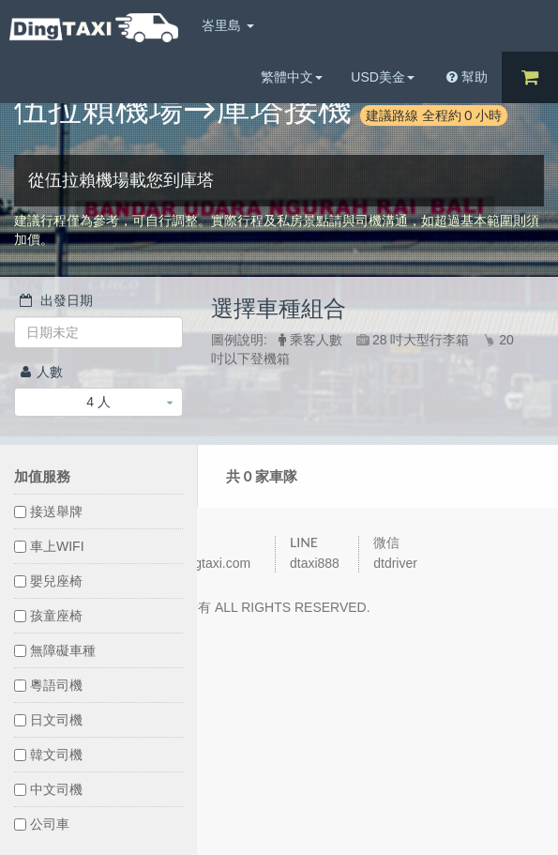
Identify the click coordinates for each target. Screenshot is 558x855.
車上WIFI (49, 546)
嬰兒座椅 (48, 580)
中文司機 (48, 789)
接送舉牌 (48, 511)
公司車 (41, 824)
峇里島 (228, 25)
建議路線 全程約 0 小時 (434, 115)
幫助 (467, 76)
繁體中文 (292, 76)
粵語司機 (48, 685)
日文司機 (48, 719)
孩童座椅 (48, 615)
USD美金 (383, 76)
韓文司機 (48, 754)
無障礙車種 (55, 650)
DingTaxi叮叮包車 (93, 27)
